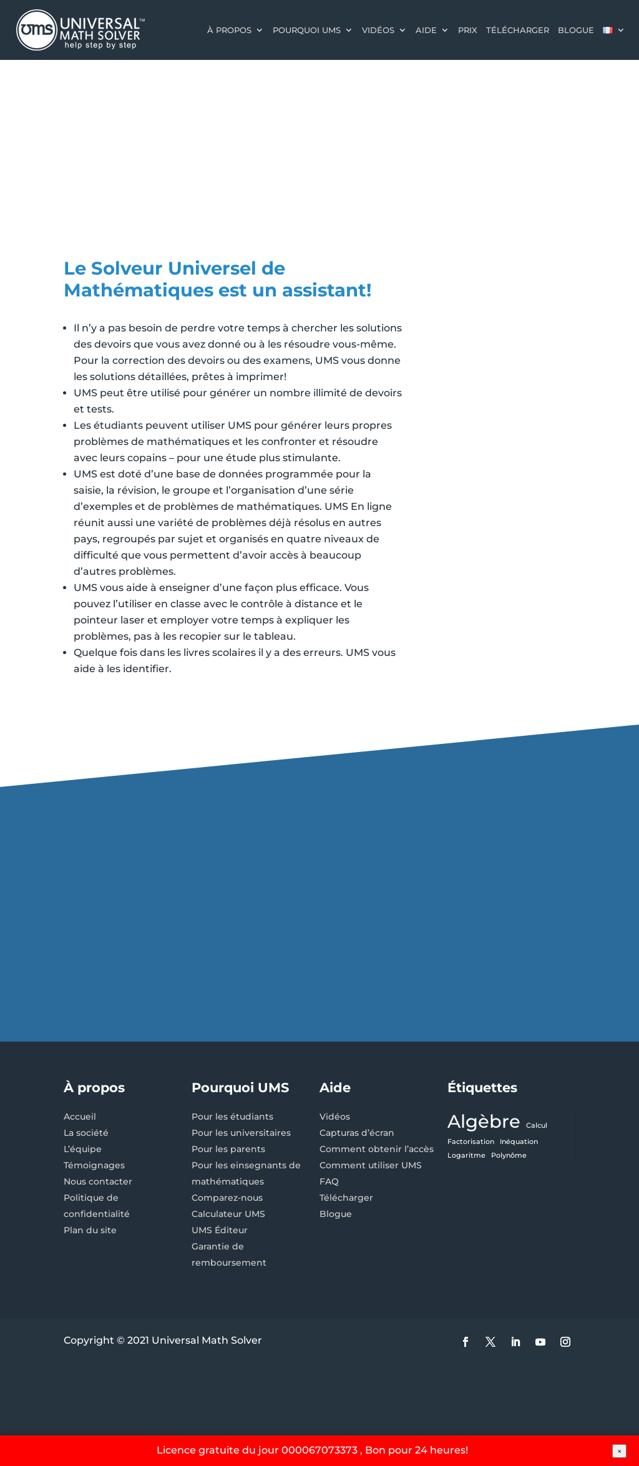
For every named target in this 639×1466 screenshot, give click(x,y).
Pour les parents (228, 1149)
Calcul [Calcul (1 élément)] (536, 1125)
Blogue (576, 30)
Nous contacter (98, 1181)
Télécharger (517, 30)
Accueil (80, 1116)
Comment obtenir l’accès (377, 1149)
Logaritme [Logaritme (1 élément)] (466, 1155)
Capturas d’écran (357, 1132)
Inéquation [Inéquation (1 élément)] (519, 1142)
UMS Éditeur (220, 1230)
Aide (426, 30)
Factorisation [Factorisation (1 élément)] (470, 1142)
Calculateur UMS (228, 1213)
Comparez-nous (227, 1197)
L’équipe (83, 1149)
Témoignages (94, 1165)
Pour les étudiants (232, 1116)
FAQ (329, 1181)
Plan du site (90, 1230)
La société (86, 1132)
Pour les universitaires (241, 1132)
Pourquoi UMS (307, 30)
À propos (229, 30)
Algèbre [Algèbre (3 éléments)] (483, 1121)
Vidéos (378, 30)
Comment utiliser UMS (371, 1165)
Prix (467, 30)
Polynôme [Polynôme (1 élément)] (509, 1155)
